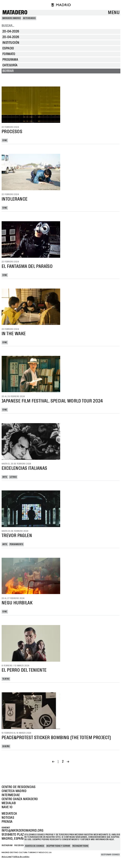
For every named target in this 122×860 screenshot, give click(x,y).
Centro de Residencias (18, 787)
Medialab (9, 803)
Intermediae (11, 795)
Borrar (8, 71)
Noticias (8, 817)
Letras (13, 477)
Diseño (6, 746)
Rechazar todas (80, 846)
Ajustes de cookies (34, 846)
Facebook (19, 845)
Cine (4, 140)
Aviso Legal (7, 856)
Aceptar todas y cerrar (58, 846)
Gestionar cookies (110, 855)
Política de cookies (20, 856)
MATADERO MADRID (11, 18)
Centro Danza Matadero (20, 799)
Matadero (14, 12)
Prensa (7, 821)
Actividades (29, 18)
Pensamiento (16, 544)
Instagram (7, 845)
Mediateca (9, 813)
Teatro (5, 679)
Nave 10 (7, 807)
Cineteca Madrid (14, 791)
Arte (4, 477)
